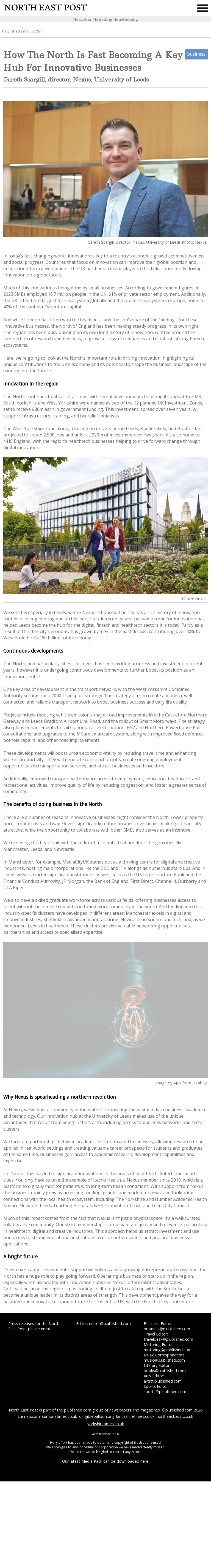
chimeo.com (29, 1416)
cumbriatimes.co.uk (59, 1416)
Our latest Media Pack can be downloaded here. (105, 1461)
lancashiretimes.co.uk (135, 1416)
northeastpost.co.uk (175, 1416)
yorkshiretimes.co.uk (105, 1423)
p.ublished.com (179, 1410)
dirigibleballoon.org (96, 1416)
